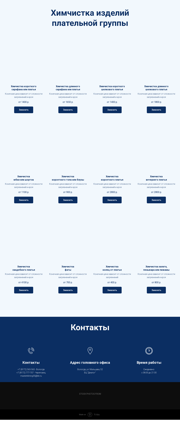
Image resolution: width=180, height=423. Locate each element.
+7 (19, 369)
